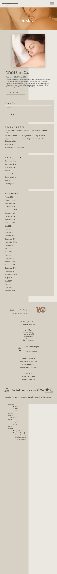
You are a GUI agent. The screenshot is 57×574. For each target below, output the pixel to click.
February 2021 (10, 236)
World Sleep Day (17, 73)
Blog (16, 424)
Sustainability (9, 174)
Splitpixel (24, 397)
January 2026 (10, 203)
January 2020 (10, 265)
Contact (10, 426)
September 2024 (11, 210)
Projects (10, 415)
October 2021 (10, 223)
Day (16, 406)
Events (7, 170)
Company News (10, 164)
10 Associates (47, 397)
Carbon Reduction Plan (28, 361)
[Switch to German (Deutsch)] (36, 435)
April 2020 (8, 255)
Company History (11, 161)
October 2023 (10, 213)
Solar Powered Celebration (14, 147)
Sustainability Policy (28, 364)
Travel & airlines (10, 177)
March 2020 (9, 258)
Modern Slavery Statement (28, 367)
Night (16, 408)
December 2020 (10, 239)
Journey (17, 421)
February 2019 (10, 291)
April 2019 (8, 284)
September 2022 (11, 219)
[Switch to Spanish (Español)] (36, 439)
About (10, 419)
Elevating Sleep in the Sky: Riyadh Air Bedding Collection (25, 136)
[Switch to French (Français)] (36, 433)
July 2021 (8, 226)
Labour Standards (28, 358)
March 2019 (9, 287)
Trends (7, 180)
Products (11, 404)
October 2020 (10, 245)
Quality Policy (28, 373)
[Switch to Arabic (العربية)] (36, 431)
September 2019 (11, 274)
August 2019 (9, 278)
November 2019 (11, 271)
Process (10, 414)
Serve (16, 412)
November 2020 (11, 242)
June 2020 (8, 252)
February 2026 (10, 200)
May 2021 (8, 229)
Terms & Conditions (28, 379)
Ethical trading (10, 167)
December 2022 (10, 216)
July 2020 (8, 249)
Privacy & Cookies (28, 376)
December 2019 (10, 268)
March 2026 (9, 197)
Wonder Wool (10, 144)
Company (18, 423)
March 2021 (9, 232)
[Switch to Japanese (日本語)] (36, 437)
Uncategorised (10, 183)
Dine (16, 410)
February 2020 (10, 261)
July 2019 (8, 281)
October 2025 (10, 207)
